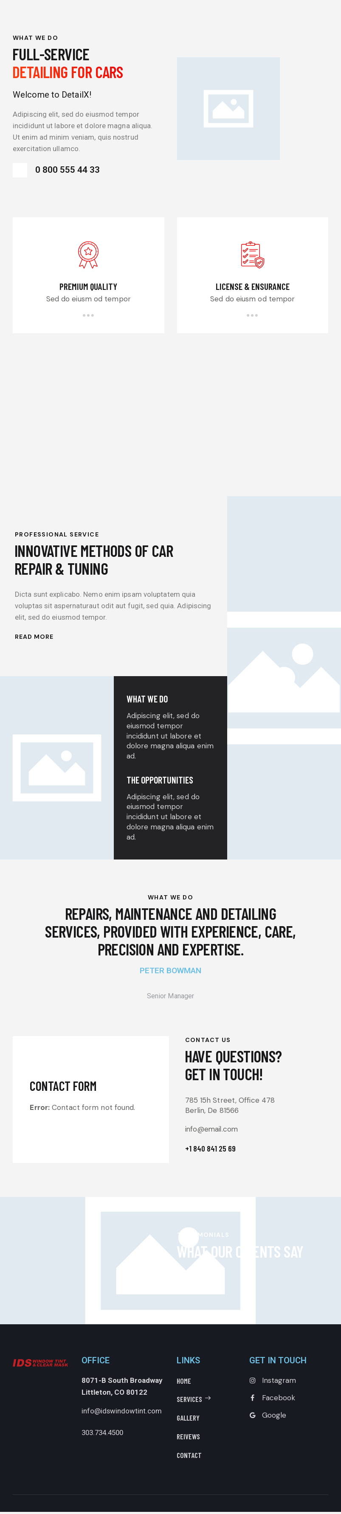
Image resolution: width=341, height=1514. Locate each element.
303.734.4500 (104, 1434)
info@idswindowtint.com (122, 1413)
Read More (34, 639)
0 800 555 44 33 (51, 170)
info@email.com (225, 1131)
